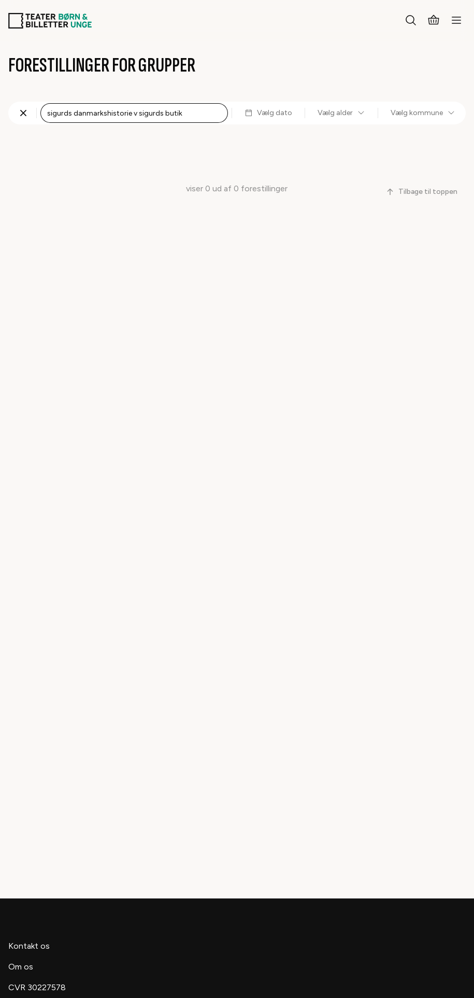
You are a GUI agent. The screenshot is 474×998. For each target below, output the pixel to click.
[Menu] (456, 20)
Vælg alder (341, 112)
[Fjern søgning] (23, 113)
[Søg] (410, 20)
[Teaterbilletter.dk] (50, 21)
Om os (20, 967)
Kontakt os (29, 946)
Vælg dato (268, 112)
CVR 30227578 (37, 987)
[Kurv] (433, 20)
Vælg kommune (423, 112)
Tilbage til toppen (421, 191)
